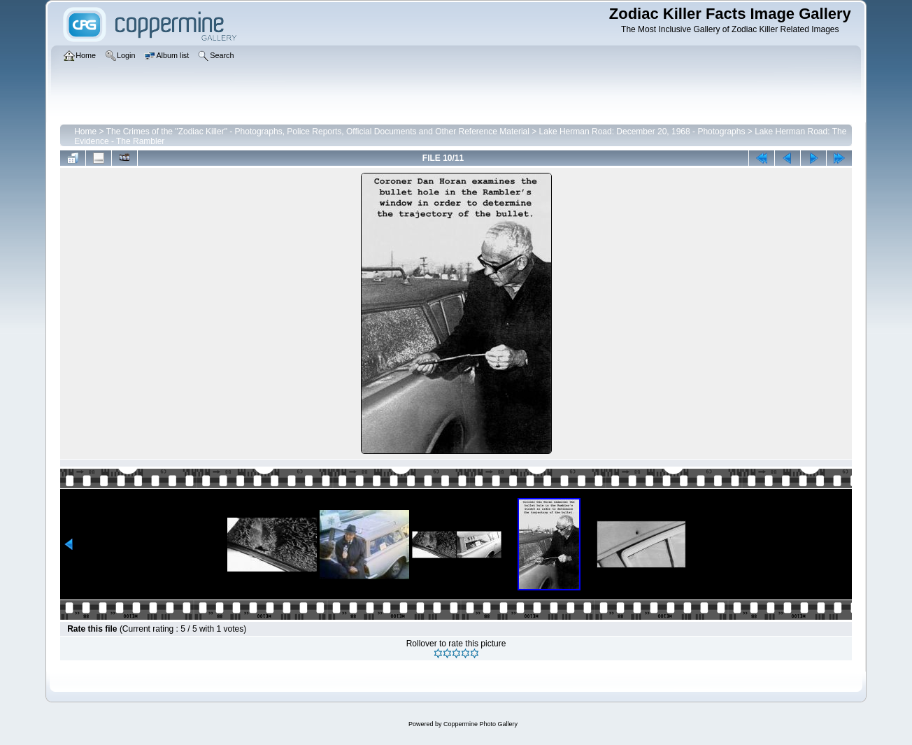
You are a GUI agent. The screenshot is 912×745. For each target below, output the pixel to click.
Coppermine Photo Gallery (480, 724)
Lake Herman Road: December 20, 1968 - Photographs (642, 131)
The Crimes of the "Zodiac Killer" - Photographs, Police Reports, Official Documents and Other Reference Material (317, 131)
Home (85, 131)
